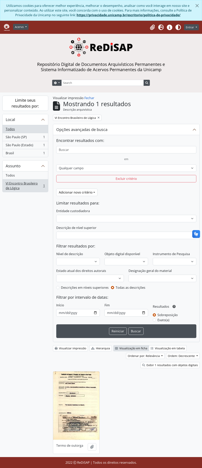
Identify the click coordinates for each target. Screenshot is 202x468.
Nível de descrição (69, 254)
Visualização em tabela (168, 348)
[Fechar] (197, 5)
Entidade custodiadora (73, 211)
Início (60, 305)
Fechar (89, 98)
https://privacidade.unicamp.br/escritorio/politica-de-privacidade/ (129, 15)
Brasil (25, 154)
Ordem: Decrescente (182, 356)
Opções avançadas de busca (81, 129)
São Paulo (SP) (25, 138)
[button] (152, 27)
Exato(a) (163, 320)
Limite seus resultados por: (25, 103)
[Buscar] (126, 149)
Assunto (13, 166)
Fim (107, 305)
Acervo (19, 27)
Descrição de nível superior (76, 228)
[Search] (102, 83)
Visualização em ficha (131, 348)
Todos (10, 129)
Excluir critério (126, 179)
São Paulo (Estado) (25, 146)
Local (10, 119)
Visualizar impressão (70, 348)
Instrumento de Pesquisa (171, 254)
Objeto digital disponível (122, 254)
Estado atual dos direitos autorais (81, 271)
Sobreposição (167, 315)
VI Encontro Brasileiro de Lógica (25, 185)
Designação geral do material (150, 271)
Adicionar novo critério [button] (76, 192)
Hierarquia (100, 348)
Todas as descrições (130, 287)
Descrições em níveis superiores (85, 287)
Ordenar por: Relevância (144, 356)
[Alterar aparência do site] (178, 27)
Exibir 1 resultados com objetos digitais (170, 365)
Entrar (190, 27)
